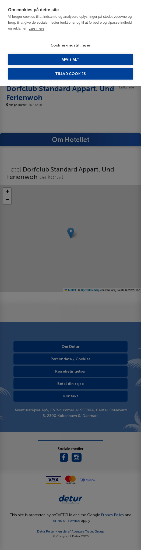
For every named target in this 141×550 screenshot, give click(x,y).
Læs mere (37, 28)
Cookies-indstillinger (70, 45)
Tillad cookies (70, 74)
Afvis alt (71, 59)
